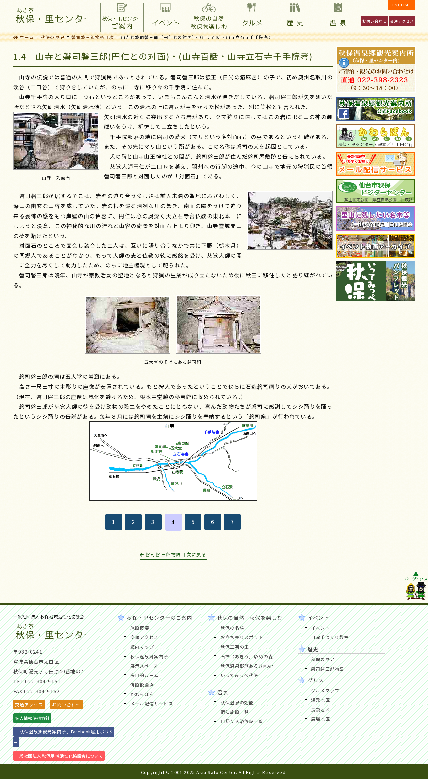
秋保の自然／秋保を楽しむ (208, 16)
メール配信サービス (151, 703)
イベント (165, 16)
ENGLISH (401, 4)
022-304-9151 (43, 681)
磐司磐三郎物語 (327, 669)
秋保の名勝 (232, 628)
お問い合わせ (374, 21)
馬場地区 (320, 719)
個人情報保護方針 (32, 718)
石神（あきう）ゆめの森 (247, 656)
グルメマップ (325, 690)
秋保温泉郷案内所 (149, 656)
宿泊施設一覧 (235, 712)
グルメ (251, 16)
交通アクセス (402, 21)
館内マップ (142, 647)
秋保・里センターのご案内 (121, 16)
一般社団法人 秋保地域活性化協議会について (59, 756)
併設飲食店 (142, 685)
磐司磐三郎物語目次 (92, 37)
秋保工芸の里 (235, 647)
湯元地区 (320, 700)
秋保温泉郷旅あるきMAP (247, 666)
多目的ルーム (144, 675)
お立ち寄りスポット (242, 637)
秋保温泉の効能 (237, 702)
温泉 (337, 16)
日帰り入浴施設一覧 (242, 721)
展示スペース (144, 666)
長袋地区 (320, 709)
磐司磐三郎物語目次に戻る (173, 554)
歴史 (294, 16)
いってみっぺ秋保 (239, 675)
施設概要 (139, 628)
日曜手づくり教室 (330, 637)
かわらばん (142, 694)
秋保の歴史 (53, 37)
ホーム (23, 37)
